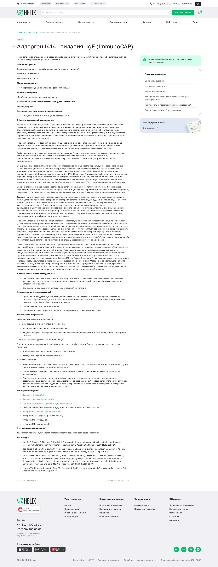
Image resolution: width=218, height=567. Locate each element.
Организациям (62, 4)
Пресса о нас (175, 512)
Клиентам (46, 4)
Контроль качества (178, 509)
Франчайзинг (80, 4)
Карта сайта (78, 560)
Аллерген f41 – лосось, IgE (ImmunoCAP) (42, 411)
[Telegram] (183, 549)
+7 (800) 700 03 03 (182, 3)
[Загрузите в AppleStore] (24, 549)
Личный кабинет (183, 12)
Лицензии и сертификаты (181, 505)
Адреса (147, 22)
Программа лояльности (145, 509)
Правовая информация (109, 560)
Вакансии (174, 520)
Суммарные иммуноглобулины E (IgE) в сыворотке (47, 403)
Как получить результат (110, 509)
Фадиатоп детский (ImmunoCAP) (38, 399)
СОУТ (91, 560)
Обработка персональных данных (140, 560)
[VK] (176, 549)
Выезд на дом (86, 22)
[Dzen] (191, 549)
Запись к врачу (54, 22)
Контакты (174, 516)
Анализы (22, 22)
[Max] (198, 549)
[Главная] (38, 501)
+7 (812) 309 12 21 (162, 3)
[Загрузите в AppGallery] (58, 549)
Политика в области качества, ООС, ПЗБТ (180, 560)
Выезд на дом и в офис (75, 512)
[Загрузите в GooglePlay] (41, 549)
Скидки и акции (118, 22)
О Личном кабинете (108, 516)
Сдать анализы (71, 509)
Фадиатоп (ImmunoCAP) (34, 395)
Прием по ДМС (71, 516)
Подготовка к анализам (110, 505)
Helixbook (171, 22)
